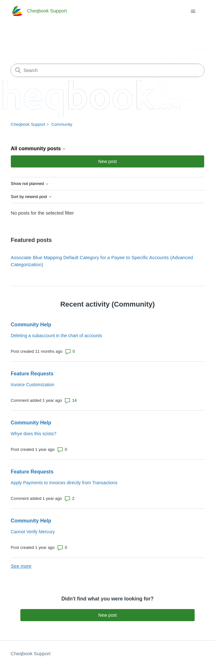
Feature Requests (32, 373)
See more (21, 566)
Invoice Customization (32, 384)
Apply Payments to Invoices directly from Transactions (64, 482)
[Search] (107, 70)
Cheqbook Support (28, 124)
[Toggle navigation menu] (193, 11)
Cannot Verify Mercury (33, 531)
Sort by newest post (31, 197)
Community (61, 124)
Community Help (31, 324)
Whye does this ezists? (33, 433)
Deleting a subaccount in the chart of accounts (56, 335)
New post (107, 161)
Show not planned (30, 183)
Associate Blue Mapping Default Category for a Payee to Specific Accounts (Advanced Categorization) (102, 261)
